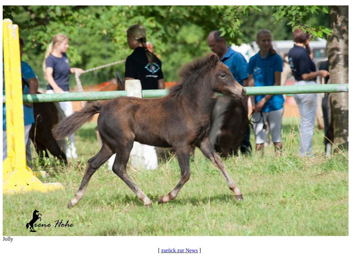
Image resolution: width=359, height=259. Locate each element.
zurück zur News (179, 250)
